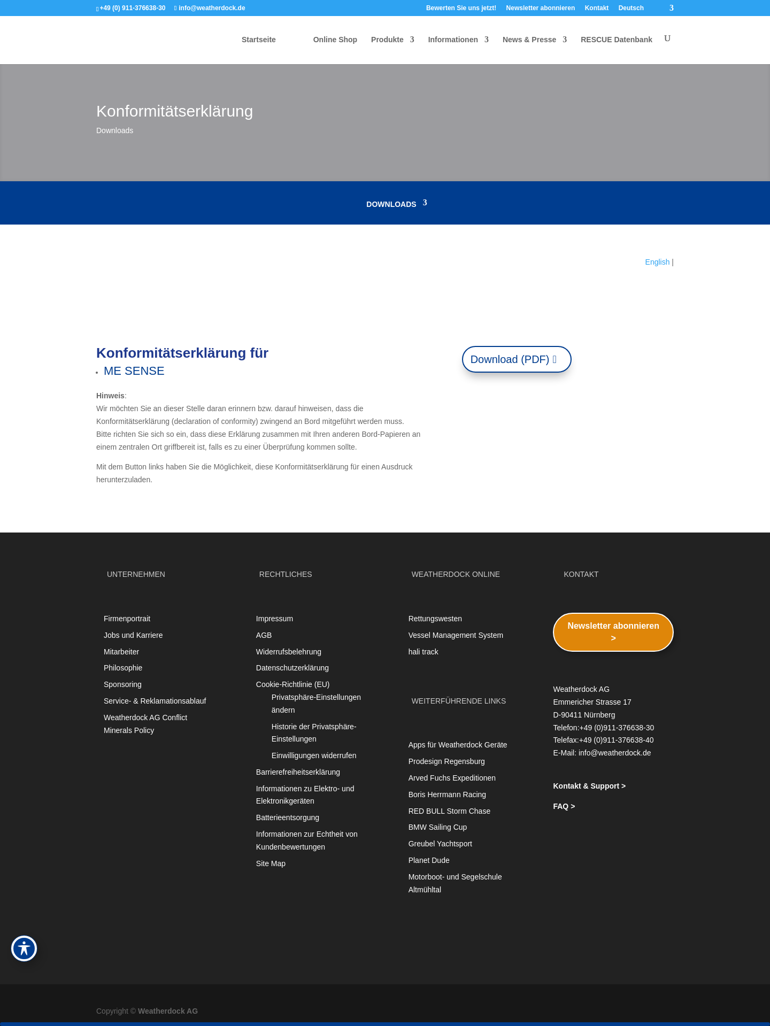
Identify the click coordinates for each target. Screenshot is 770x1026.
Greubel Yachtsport (440, 843)
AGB (264, 635)
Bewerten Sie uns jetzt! (461, 8)
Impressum (274, 618)
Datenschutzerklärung (292, 668)
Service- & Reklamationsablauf (155, 701)
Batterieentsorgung (287, 817)
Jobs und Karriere (133, 635)
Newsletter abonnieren (540, 8)
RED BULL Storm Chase (450, 811)
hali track (423, 651)
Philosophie (123, 668)
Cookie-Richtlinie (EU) (293, 684)
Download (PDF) (510, 359)
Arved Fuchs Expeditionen (452, 778)
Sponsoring (123, 684)
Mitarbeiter (121, 651)
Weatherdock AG (168, 1011)
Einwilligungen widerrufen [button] (314, 755)
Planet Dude (429, 860)
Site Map (271, 863)
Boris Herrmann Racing (448, 794)
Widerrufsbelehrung (288, 651)
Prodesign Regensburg (447, 761)
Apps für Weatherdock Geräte (458, 744)
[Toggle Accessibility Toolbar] (24, 948)
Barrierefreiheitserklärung (298, 772)
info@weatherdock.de (615, 753)
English (657, 262)
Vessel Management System (456, 635)
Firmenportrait (127, 618)
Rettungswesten (435, 618)
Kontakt (597, 8)
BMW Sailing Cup (438, 827)
